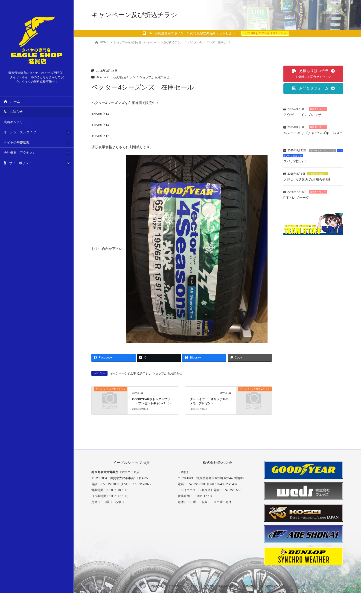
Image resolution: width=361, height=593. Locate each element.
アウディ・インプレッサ (302, 115)
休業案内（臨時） (318, 172)
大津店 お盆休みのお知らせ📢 (309, 178)
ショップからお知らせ (158, 77)
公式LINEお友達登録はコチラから (265, 33)
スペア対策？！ (295, 160)
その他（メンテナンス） (322, 149)
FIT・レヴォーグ (296, 196)
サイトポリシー (18, 163)
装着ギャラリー (15, 122)
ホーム (12, 101)
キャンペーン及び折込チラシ (117, 77)
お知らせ (13, 111)
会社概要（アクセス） (20, 152)
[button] (313, 74)
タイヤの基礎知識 (16, 142)
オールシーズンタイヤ (20, 132)
